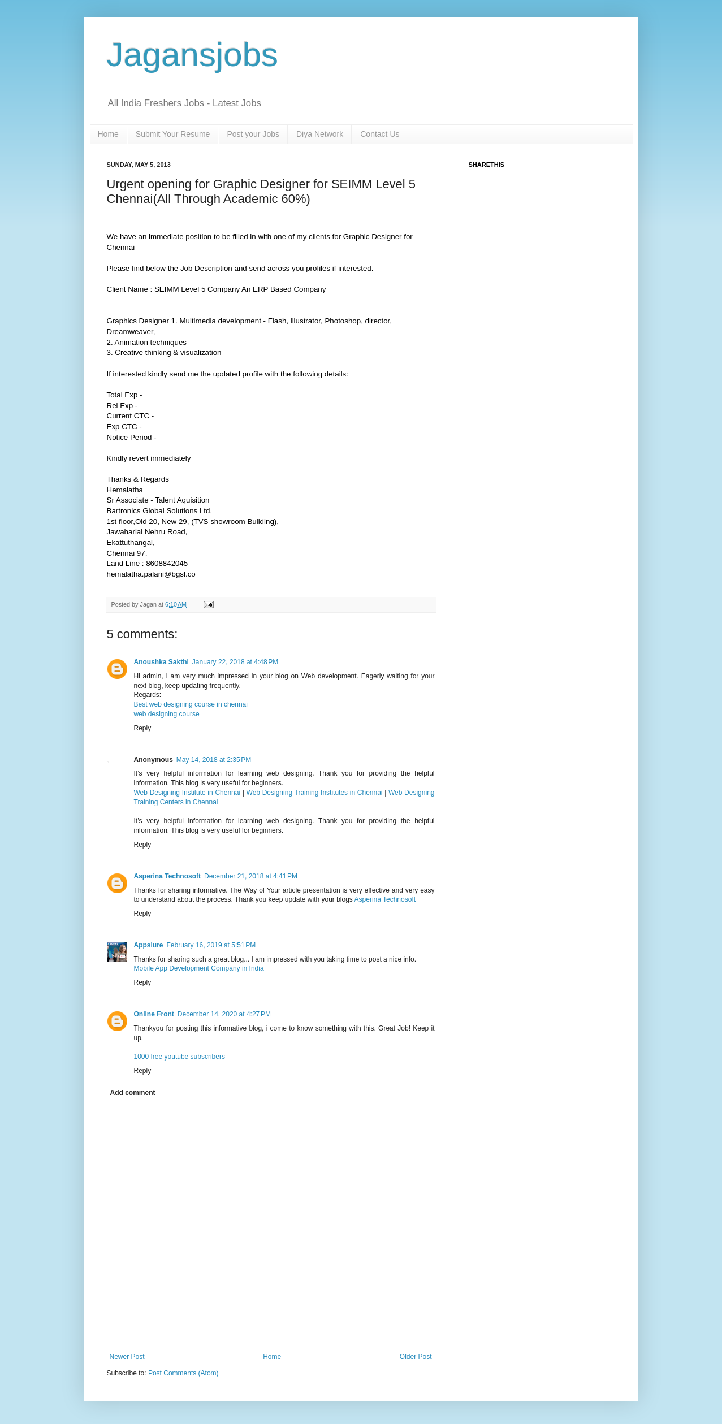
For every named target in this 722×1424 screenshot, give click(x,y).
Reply (143, 728)
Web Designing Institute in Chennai (187, 793)
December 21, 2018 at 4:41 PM (250, 876)
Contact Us (379, 133)
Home (108, 133)
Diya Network (319, 133)
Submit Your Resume (173, 133)
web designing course (167, 714)
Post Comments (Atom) (183, 1373)
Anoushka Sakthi (161, 662)
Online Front (154, 1014)
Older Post (416, 1357)
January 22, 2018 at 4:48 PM (235, 662)
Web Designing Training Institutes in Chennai (315, 793)
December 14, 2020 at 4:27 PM (224, 1014)
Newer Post (127, 1357)
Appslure (148, 945)
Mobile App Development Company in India (199, 968)
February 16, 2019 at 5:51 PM (211, 945)
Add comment (132, 1093)
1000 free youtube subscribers (179, 1057)
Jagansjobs (193, 54)
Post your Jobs (253, 133)
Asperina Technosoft (167, 876)
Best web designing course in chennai (191, 704)
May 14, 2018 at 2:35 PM (213, 760)
